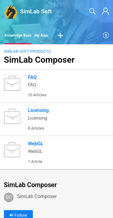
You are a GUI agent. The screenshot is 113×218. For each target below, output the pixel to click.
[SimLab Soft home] (11, 11)
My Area (41, 35)
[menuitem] (106, 36)
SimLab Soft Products (27, 51)
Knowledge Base (18, 35)
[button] (60, 35)
